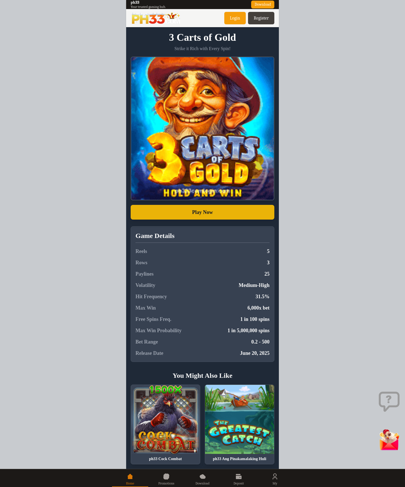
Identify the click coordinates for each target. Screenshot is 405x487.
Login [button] (235, 18)
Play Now (202, 212)
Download (263, 4)
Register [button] (261, 18)
